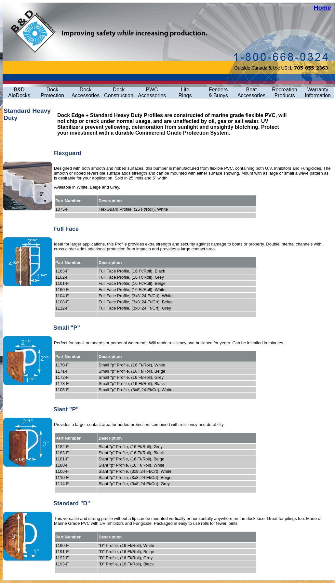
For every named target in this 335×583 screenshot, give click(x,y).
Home (322, 7)
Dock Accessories (86, 92)
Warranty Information (318, 92)
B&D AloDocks (19, 92)
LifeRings (185, 92)
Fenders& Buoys (218, 92)
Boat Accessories (251, 92)
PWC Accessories (152, 92)
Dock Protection (52, 92)
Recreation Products (284, 92)
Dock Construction (118, 92)
